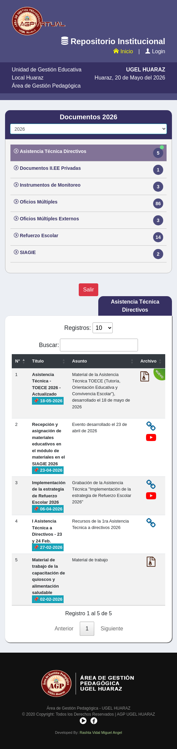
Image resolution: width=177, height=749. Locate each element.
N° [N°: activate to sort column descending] (17, 361)
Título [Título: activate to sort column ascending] (38, 361)
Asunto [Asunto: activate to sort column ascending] (79, 361)
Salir (88, 289)
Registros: (88, 327)
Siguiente (112, 628)
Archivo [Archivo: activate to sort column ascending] (148, 361)
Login (155, 51)
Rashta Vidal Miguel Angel (101, 732)
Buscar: (88, 345)
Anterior (64, 628)
